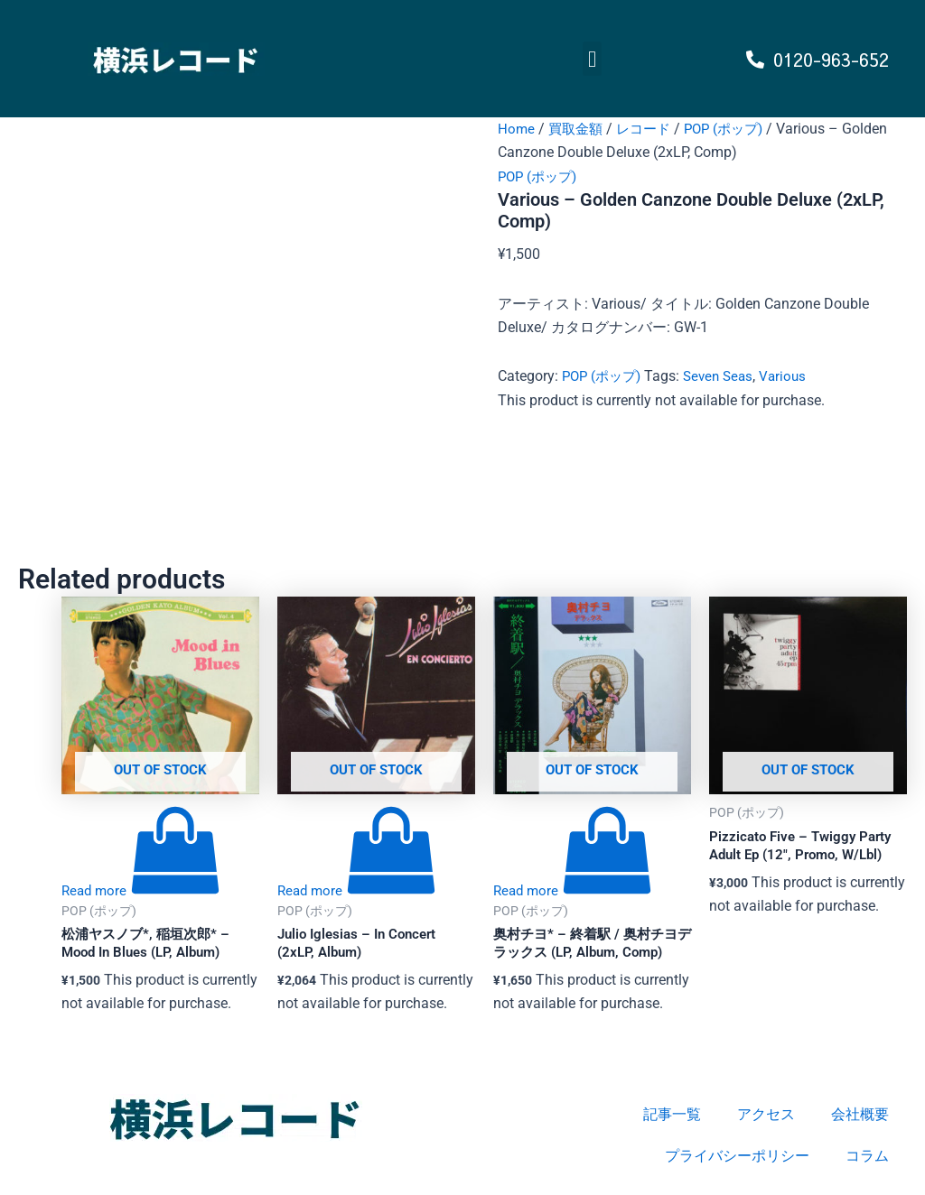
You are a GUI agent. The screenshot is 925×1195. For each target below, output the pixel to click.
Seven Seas (726, 375)
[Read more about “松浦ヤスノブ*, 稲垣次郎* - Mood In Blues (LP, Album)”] (142, 891)
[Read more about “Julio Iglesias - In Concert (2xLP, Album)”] (358, 891)
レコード (649, 128)
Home (517, 128)
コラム (867, 1155)
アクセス (766, 1114)
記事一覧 (672, 1114)
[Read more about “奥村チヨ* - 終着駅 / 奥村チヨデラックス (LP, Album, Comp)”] (574, 891)
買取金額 (578, 128)
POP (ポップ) (734, 128)
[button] (593, 59)
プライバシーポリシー (737, 1155)
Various (794, 375)
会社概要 (860, 1114)
